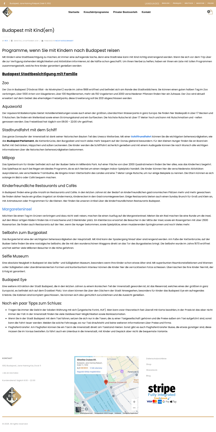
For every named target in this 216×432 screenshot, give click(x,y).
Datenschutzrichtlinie (156, 358)
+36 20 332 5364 (10, 373)
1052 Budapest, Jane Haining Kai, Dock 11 (21, 365)
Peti (6, 41)
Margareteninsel (17, 209)
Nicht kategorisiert (64, 41)
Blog (148, 375)
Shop (148, 364)
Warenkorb (151, 370)
